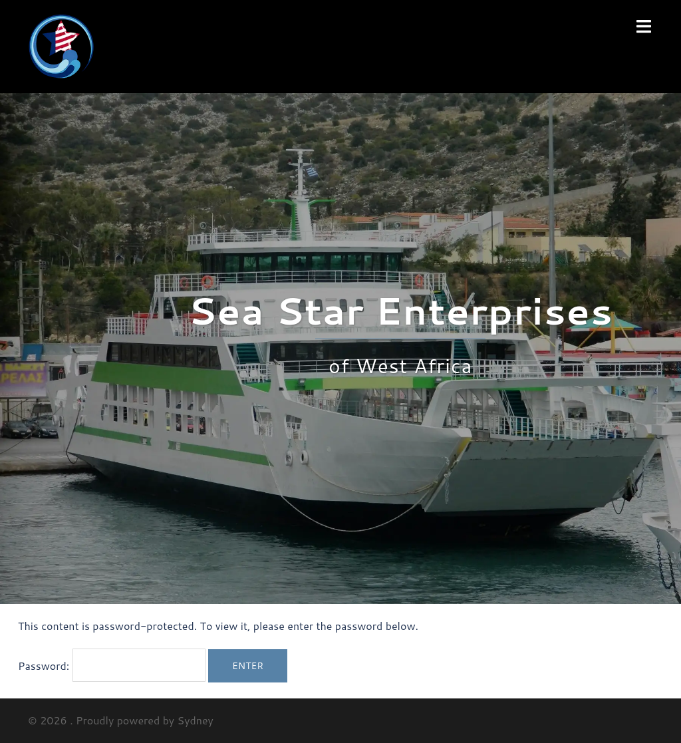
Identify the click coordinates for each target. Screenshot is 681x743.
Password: (111, 665)
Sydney (195, 720)
